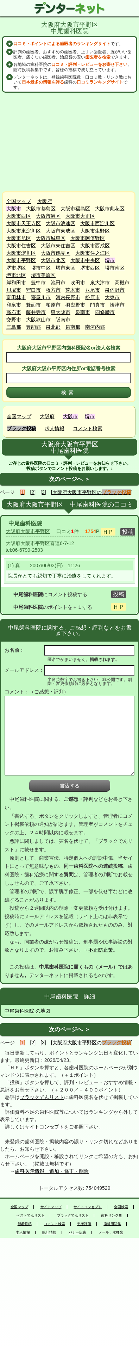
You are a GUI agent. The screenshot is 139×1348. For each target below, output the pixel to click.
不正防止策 (100, 950)
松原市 (92, 297)
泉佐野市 (115, 290)
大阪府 (44, 201)
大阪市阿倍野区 (87, 238)
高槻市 (122, 282)
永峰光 (118, 1232)
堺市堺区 (16, 268)
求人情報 (54, 428)
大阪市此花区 (110, 208)
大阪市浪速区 (60, 223)
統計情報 (49, 1232)
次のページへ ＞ (69, 479)
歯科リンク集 (111, 1215)
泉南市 (82, 312)
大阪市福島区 (75, 208)
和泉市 (13, 305)
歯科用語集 (112, 1224)
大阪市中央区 (85, 260)
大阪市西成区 (95, 245)
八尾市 (92, 290)
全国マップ (18, 201)
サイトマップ (51, 1207)
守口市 (33, 290)
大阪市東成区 (60, 231)
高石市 (13, 312)
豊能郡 (33, 327)
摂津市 (117, 305)
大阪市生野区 (95, 231)
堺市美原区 (43, 275)
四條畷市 (105, 312)
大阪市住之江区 (92, 253)
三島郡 (13, 327)
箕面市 (33, 305)
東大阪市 (60, 312)
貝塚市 (13, 290)
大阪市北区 (53, 260)
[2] (33, 492)
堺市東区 (65, 268)
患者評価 (84, 1224)
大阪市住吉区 (21, 245)
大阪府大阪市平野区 (28, 531)
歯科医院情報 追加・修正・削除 (52, 1171)
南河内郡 (95, 327)
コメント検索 (87, 428)
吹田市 (77, 282)
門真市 (97, 305)
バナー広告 (77, 1232)
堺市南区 (115, 268)
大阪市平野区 (21, 260)
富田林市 (16, 297)
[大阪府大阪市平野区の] (92, 492)
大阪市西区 (18, 216)
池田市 (58, 282)
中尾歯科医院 (25, 523)
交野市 (13, 319)
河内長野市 (68, 297)
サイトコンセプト (44, 1127)
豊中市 (38, 282)
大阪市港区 (48, 216)
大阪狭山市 (38, 319)
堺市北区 (16, 275)
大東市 (112, 297)
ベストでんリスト (31, 1215)
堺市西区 (90, 268)
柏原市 (53, 305)
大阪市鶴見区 (55, 253)
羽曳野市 (75, 305)
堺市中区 (41, 268)
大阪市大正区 (80, 216)
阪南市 (63, 319)
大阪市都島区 (41, 208)
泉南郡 (72, 327)
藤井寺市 (36, 312)
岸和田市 (16, 282)
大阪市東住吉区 (58, 245)
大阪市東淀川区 (23, 231)
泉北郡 (53, 327)
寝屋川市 (41, 297)
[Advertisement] (70, 142)
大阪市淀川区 (21, 253)
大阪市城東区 (50, 238)
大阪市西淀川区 (97, 223)
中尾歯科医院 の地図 (27, 1010)
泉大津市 (100, 282)
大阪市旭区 (18, 238)
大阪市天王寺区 (23, 223)
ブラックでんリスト (42, 1097)
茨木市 (72, 290)
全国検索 (121, 1207)
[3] (43, 492)
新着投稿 (25, 1224)
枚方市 (53, 290)
